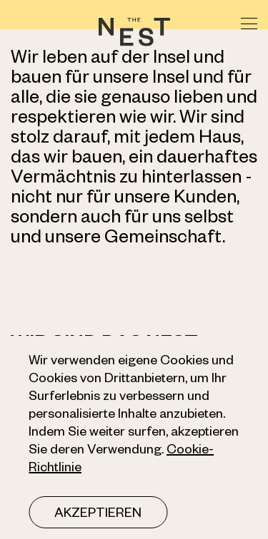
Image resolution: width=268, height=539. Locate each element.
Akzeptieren (98, 515)
